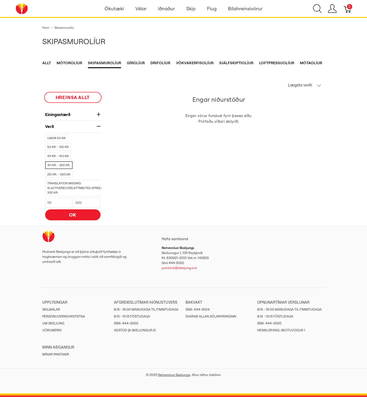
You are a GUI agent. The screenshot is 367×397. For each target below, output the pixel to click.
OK (73, 215)
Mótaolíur (311, 62)
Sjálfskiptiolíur (236, 62)
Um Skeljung (53, 323)
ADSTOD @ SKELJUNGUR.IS (135, 330)
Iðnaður (166, 8)
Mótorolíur (69, 62)
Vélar (141, 8)
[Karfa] (347, 8)
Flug (212, 8)
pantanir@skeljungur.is (179, 268)
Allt (46, 62)
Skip (191, 8)
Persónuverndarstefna (63, 316)
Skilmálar (51, 309)
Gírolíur (136, 62)
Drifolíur (160, 62)
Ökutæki (114, 8)
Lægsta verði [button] (304, 85)
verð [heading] (73, 126)
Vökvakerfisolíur (194, 62)
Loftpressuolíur (276, 62)
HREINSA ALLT (73, 97)
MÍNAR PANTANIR (55, 354)
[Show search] (317, 8)
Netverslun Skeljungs (174, 375)
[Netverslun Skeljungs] (22, 8)
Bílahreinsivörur (245, 8)
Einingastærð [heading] (73, 114)
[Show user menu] (332, 8)
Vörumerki (52, 330)
